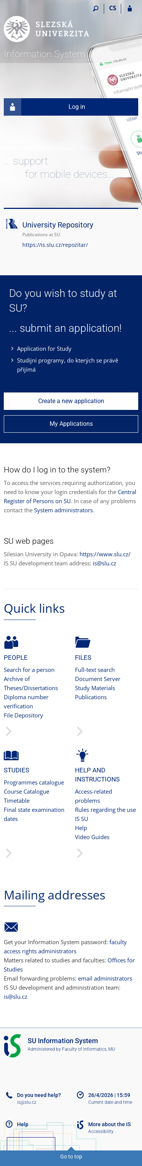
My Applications (71, 423)
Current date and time (110, 1102)
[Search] (95, 9)
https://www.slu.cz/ (105, 554)
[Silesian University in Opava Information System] (46, 25)
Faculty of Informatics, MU (88, 1049)
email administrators (105, 978)
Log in (44, 107)
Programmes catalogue (34, 782)
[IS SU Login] (129, 9)
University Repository (57, 224)
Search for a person (29, 669)
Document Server (97, 679)
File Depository (23, 715)
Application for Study (44, 348)
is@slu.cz (104, 563)
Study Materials (95, 688)
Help (81, 828)
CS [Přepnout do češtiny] (112, 8)
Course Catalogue (26, 791)
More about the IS (109, 1124)
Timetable (17, 800)
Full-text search (95, 669)
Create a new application (71, 401)
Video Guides (92, 837)
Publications (91, 697)
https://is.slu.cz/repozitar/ (55, 244)
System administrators (63, 510)
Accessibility (101, 1131)
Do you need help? (39, 1095)
